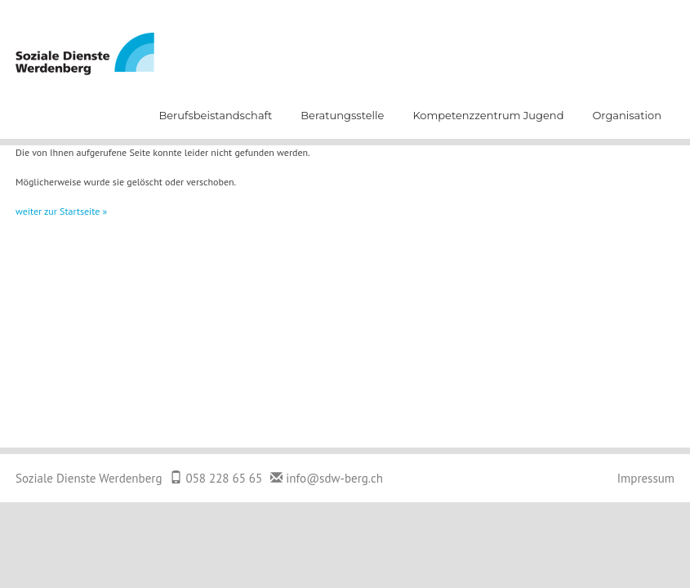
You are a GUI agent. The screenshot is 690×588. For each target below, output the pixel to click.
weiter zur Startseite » (61, 211)
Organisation (626, 115)
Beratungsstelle (342, 115)
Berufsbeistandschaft (215, 115)
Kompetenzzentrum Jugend (487, 115)
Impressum (645, 478)
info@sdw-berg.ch (334, 478)
